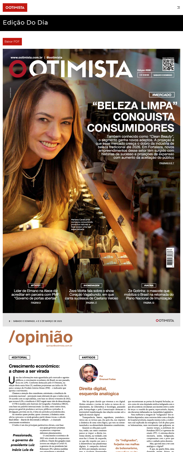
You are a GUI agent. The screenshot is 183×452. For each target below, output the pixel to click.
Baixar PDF (11, 41)
